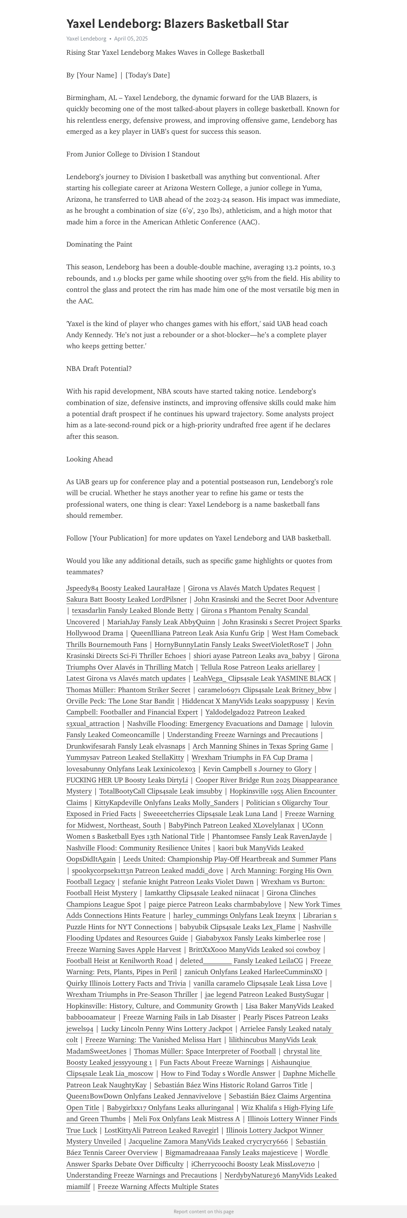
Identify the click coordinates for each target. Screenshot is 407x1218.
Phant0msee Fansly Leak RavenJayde (269, 836)
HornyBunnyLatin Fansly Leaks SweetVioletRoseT (232, 644)
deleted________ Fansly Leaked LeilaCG (241, 960)
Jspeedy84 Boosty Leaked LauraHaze (123, 588)
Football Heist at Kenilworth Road (119, 960)
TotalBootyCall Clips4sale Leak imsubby (160, 791)
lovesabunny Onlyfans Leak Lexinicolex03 (131, 768)
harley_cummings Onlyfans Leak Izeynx (234, 915)
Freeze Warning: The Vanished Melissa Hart (153, 1039)
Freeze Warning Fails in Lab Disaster (179, 1017)
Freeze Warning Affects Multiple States (158, 1186)
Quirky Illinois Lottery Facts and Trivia (126, 983)
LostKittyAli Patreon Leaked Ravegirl (162, 1130)
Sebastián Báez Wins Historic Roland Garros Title (231, 1085)
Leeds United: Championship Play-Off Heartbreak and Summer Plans (229, 859)
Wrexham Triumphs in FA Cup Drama (250, 757)
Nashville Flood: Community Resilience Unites (138, 848)
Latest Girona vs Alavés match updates (126, 678)
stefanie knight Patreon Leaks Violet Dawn (188, 881)
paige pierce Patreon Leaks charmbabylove (215, 904)
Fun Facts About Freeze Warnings (212, 1062)
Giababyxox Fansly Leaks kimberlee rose (258, 938)
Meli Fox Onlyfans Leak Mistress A (186, 1118)
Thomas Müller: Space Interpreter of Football (205, 1051)
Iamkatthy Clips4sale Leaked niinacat (202, 892)
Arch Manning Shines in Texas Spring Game (260, 746)
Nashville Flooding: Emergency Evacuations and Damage (215, 723)
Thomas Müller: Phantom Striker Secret (128, 689)
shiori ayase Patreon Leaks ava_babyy (252, 655)
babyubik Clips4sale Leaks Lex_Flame (237, 927)
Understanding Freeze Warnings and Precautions (242, 734)
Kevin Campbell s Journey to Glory (257, 768)
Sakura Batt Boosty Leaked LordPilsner (126, 599)
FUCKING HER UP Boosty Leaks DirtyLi (127, 780)
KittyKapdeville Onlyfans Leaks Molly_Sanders (166, 802)
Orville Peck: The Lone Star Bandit (120, 701)
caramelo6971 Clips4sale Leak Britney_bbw (264, 689)
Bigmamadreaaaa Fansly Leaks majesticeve (231, 1152)
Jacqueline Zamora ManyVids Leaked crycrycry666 (208, 1141)
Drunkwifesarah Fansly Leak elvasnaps (125, 746)
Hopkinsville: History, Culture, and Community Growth (152, 1006)
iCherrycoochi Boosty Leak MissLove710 (253, 1164)
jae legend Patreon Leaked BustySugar (264, 994)
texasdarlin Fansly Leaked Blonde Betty (133, 610)
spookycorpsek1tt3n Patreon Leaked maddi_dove (147, 870)
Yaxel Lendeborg (86, 38)
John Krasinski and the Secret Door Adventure (266, 599)
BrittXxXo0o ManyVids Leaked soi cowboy (254, 949)
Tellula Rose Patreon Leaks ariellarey (258, 667)
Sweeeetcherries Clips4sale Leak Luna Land (210, 813)
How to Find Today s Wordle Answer (218, 1073)
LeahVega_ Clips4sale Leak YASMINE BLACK (262, 678)
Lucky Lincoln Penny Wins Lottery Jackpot (167, 1028)
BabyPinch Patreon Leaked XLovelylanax (232, 825)
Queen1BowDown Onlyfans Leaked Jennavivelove (143, 1096)
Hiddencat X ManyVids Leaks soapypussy (245, 701)
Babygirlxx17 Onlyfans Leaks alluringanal (170, 1107)
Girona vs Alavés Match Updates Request (251, 588)
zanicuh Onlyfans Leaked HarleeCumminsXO (253, 971)
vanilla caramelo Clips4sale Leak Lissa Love (260, 983)
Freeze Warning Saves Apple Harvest (123, 949)
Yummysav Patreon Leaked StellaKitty (125, 757)
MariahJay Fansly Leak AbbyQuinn (161, 622)
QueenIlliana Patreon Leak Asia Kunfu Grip (197, 633)
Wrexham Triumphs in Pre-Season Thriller (132, 994)
